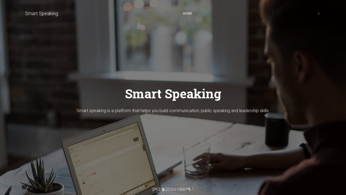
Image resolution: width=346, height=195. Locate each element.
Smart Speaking (41, 13)
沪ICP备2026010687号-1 (173, 189)
